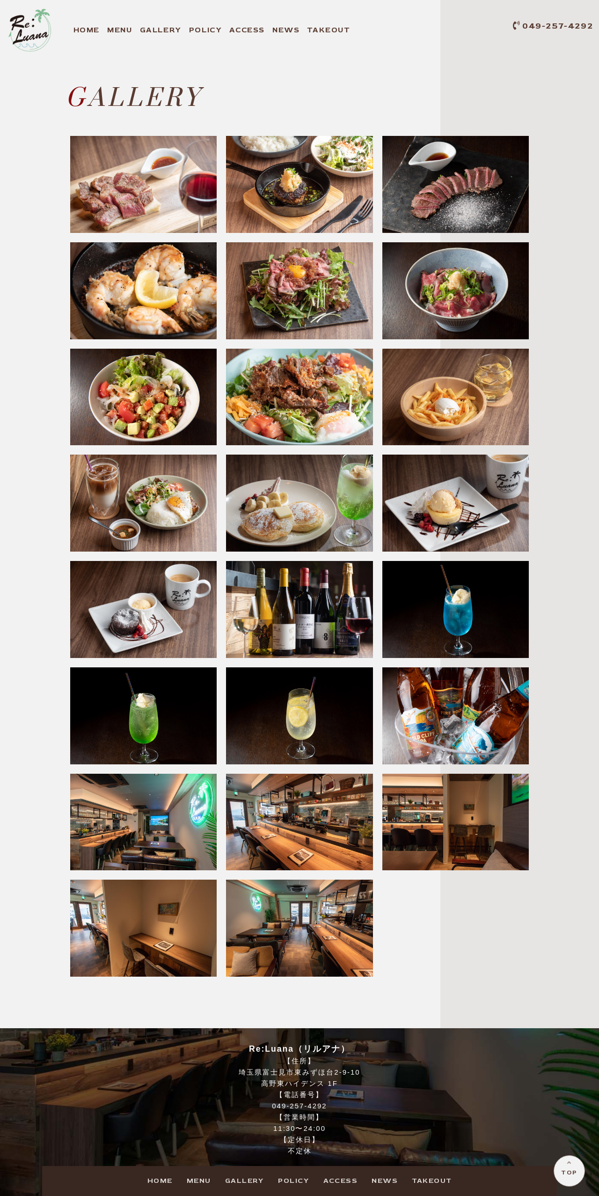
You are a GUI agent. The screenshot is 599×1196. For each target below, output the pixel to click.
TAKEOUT (328, 30)
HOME (86, 30)
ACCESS (247, 30)
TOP (569, 1171)
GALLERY (161, 30)
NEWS (286, 30)
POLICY (205, 30)
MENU (119, 30)
